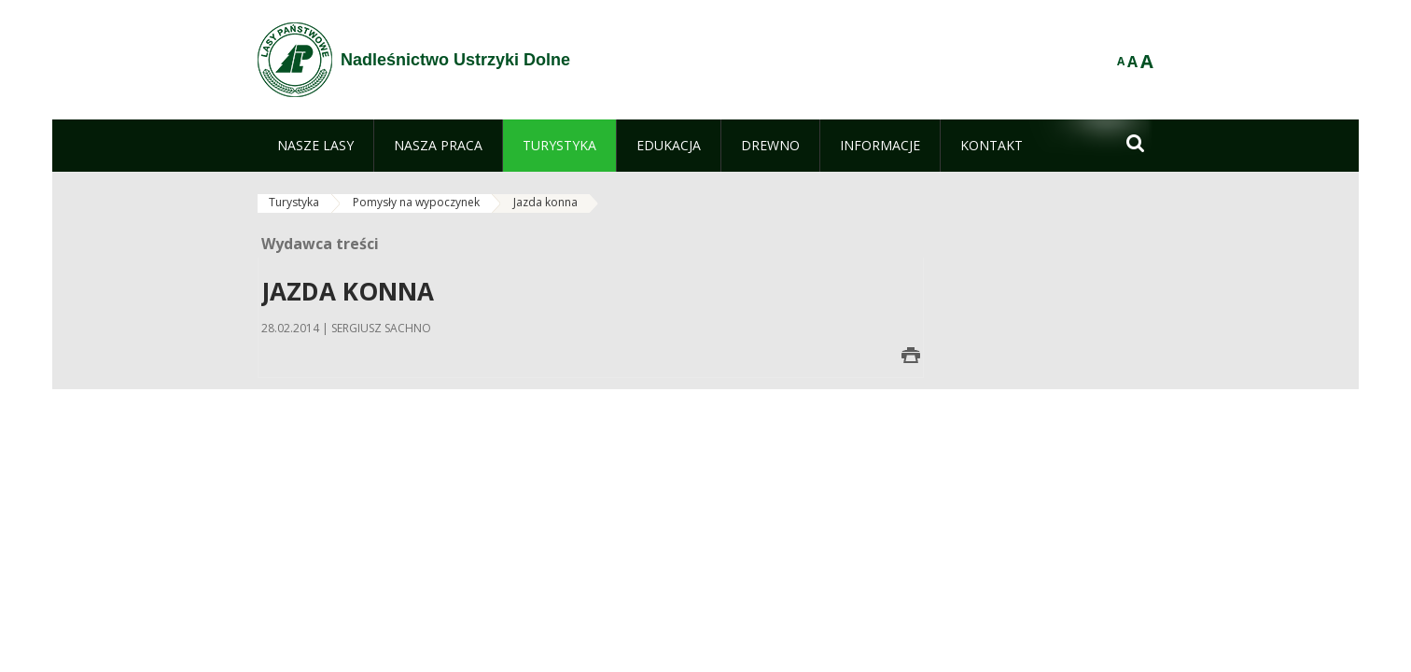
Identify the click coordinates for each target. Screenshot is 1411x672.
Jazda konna (545, 202)
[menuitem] (315, 145)
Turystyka (294, 202)
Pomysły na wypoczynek (416, 202)
